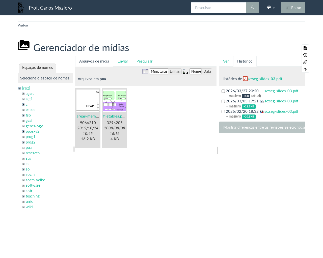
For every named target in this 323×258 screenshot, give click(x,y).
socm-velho (35, 180)
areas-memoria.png (93, 116)
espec (30, 109)
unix (29, 201)
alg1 (29, 98)
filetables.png (114, 116)
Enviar (123, 61)
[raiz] (26, 88)
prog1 (31, 136)
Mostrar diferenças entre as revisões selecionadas (264, 127)
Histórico (245, 61)
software (33, 185)
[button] (271, 7)
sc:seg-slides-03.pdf (265, 78)
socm (30, 174)
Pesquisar (144, 61)
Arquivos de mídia (94, 61)
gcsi (29, 120)
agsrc (30, 93)
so (28, 169)
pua (29, 147)
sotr (29, 190)
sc (27, 163)
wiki (29, 207)
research (33, 153)
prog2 (31, 142)
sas (28, 158)
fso (28, 115)
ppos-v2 (33, 131)
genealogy (34, 126)
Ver (226, 61)
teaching (33, 196)
